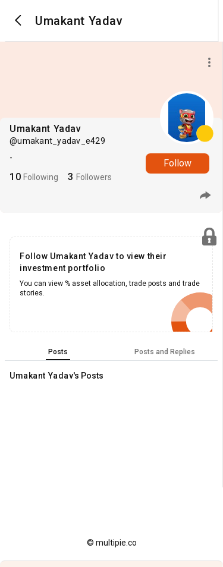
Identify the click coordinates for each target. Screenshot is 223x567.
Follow (177, 163)
